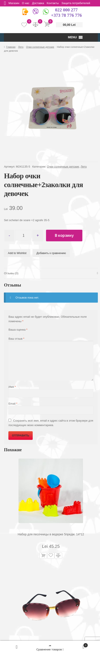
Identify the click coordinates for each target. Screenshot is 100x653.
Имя (12, 387)
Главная (10, 47)
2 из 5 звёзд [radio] (13, 334)
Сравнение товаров (50, 649)
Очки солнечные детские (40, 47)
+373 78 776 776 (66, 15)
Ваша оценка (17, 329)
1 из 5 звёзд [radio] (9, 334)
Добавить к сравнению (51, 253)
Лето (20, 47)
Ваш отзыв (16, 338)
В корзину (66, 235)
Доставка (40, 3)
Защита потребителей (78, 3)
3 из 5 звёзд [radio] (17, 334)
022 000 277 (66, 9)
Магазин (14, 3)
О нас (27, 3)
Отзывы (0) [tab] (11, 273)
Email (12, 403)
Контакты (55, 3)
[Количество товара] (24, 235)
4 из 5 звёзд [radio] (20, 334)
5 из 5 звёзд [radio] (24, 334)
